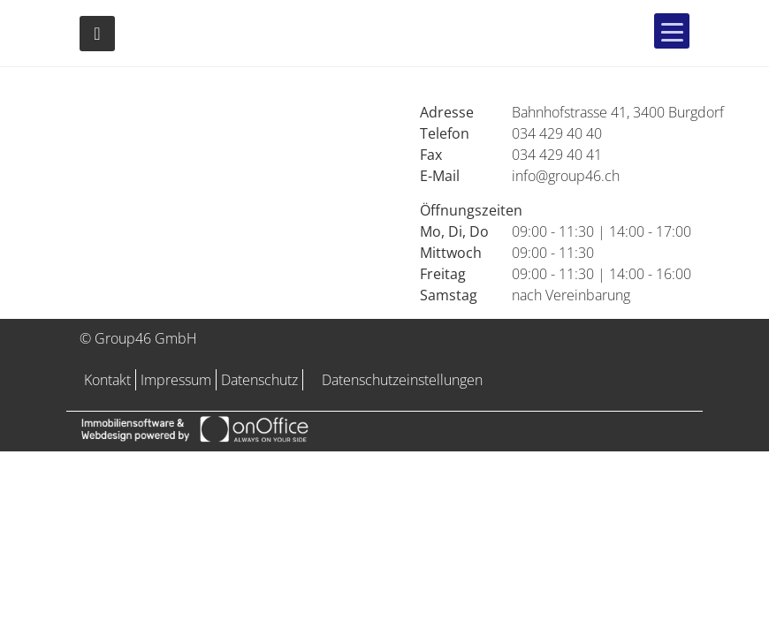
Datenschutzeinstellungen (402, 380)
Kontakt (107, 380)
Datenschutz (259, 380)
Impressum (176, 380)
